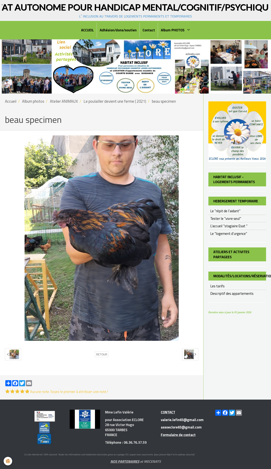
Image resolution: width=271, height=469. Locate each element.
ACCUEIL (87, 30)
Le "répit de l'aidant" (225, 211)
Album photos (33, 101)
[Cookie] (8, 461)
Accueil (10, 101)
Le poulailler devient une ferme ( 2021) (115, 101)
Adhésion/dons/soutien (118, 30)
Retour (101, 354)
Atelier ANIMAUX (64, 101)
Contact (149, 30)
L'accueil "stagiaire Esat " (228, 226)
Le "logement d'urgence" (228, 233)
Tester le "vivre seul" (225, 218)
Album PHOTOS (173, 30)
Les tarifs (217, 286)
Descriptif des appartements (231, 293)
